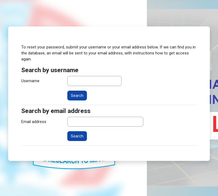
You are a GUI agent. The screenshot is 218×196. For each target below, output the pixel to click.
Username (30, 80)
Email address (33, 121)
